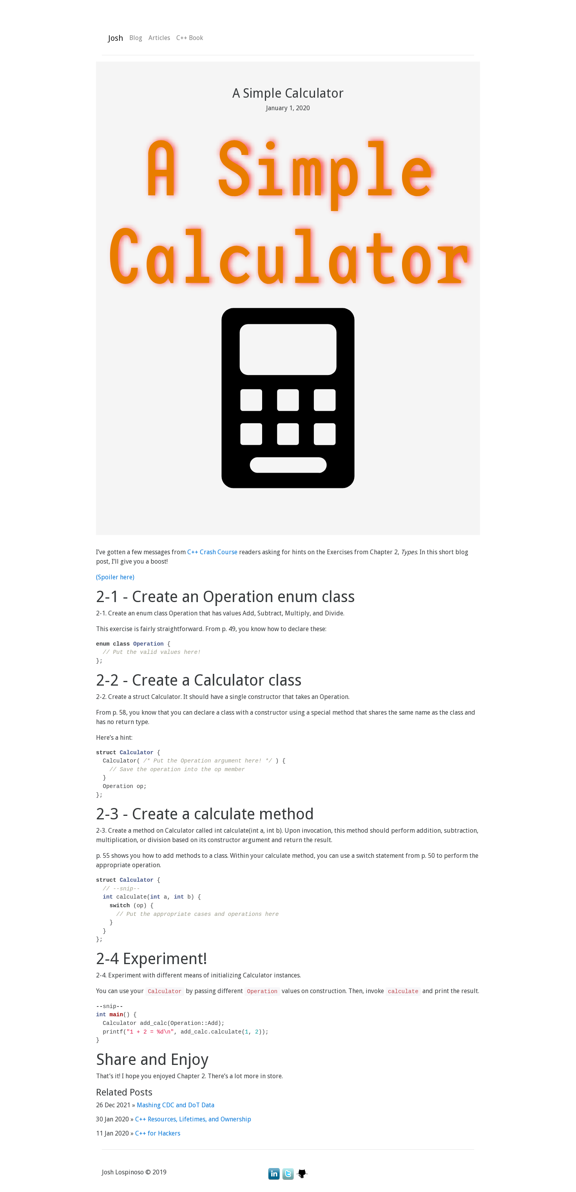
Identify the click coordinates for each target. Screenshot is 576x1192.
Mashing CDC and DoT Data (175, 1105)
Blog (135, 38)
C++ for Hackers (157, 1133)
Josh (115, 38)
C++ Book (189, 38)
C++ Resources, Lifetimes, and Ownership (193, 1119)
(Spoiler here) (115, 577)
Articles (159, 38)
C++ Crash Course (212, 552)
